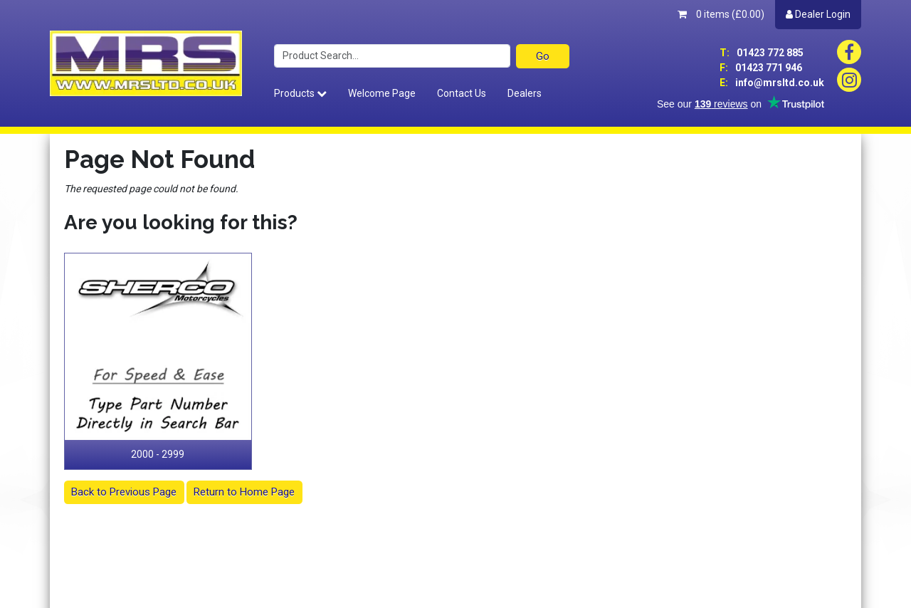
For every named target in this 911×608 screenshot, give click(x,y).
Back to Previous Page (124, 492)
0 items (721, 14)
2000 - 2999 (157, 454)
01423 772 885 (762, 52)
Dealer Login (818, 14)
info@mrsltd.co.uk (772, 82)
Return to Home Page (244, 492)
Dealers (524, 93)
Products (300, 93)
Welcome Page (382, 93)
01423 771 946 (761, 67)
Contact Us (461, 93)
